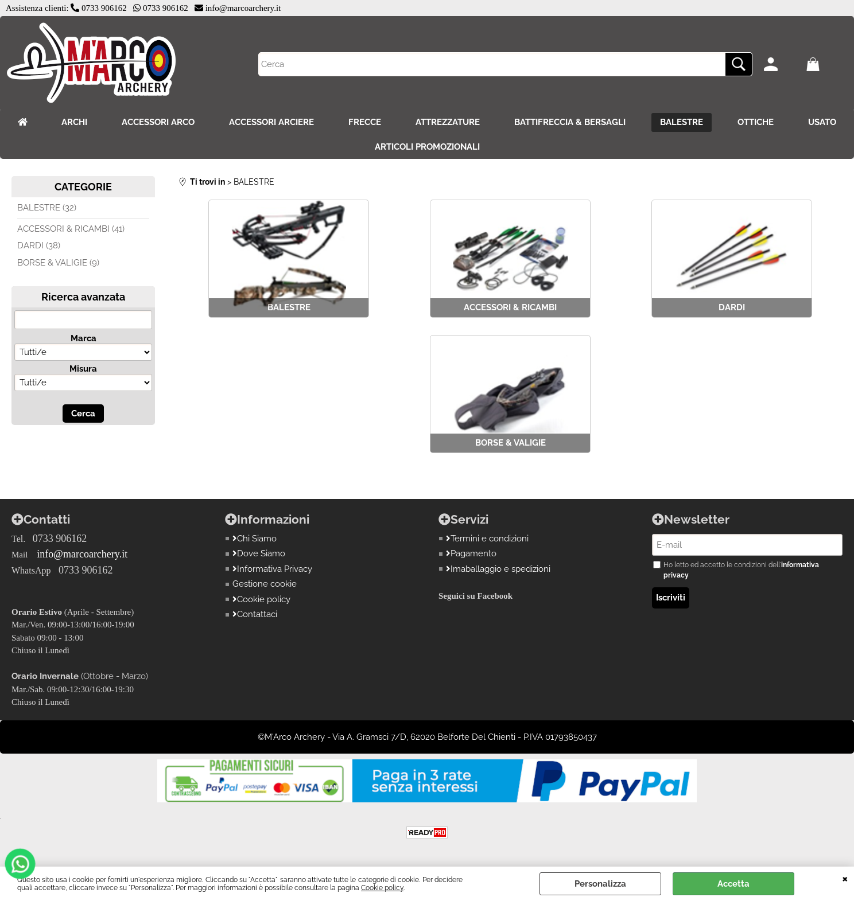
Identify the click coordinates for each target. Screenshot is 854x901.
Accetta (733, 884)
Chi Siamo (254, 538)
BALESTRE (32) (46, 207)
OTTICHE (755, 122)
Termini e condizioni (487, 538)
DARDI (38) (38, 245)
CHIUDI (845, 878)
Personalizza (600, 884)
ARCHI (74, 122)
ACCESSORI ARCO (158, 122)
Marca (83, 338)
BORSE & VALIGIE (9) (58, 263)
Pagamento (471, 553)
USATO (822, 122)
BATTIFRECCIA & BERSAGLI (570, 122)
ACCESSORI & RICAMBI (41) (71, 229)
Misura (83, 369)
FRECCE (364, 122)
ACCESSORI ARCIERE (271, 122)
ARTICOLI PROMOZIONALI (427, 147)
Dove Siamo (258, 553)
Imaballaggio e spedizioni (498, 569)
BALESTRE (681, 122)
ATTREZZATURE (448, 122)
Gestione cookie (264, 584)
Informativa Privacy (272, 569)
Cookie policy (382, 888)
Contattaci (254, 614)
